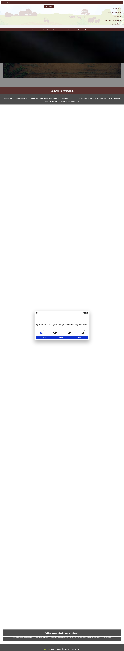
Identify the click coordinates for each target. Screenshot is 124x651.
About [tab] (80, 316)
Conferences (55, 29)
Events (62, 29)
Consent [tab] (44, 316)
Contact (73, 29)
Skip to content (6, 2)
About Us (68, 29)
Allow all (79, 337)
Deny (44, 337)
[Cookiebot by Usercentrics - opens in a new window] (82, 313)
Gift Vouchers (89, 29)
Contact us (47, 649)
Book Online (80, 29)
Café (37, 29)
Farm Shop (43, 29)
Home (33, 29)
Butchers (49, 29)
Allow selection (62, 337)
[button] (49, 6)
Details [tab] (62, 316)
